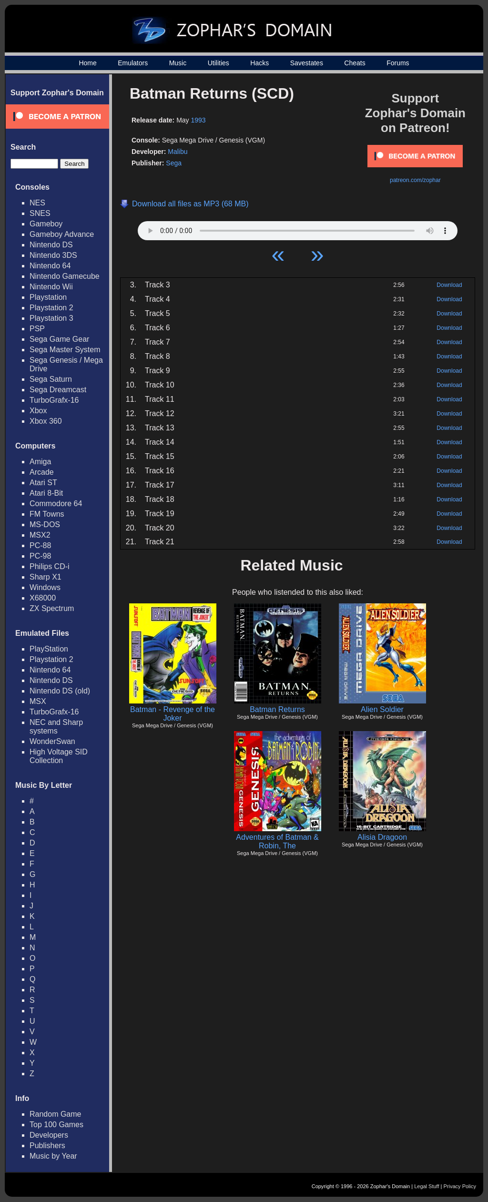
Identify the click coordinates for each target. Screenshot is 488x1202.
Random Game (55, 1114)
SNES (40, 213)
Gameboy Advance (62, 234)
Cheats (354, 63)
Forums (397, 63)
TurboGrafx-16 (54, 400)
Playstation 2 (51, 308)
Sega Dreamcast (58, 390)
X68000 (43, 598)
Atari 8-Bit (46, 493)
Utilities (218, 63)
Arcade (42, 472)
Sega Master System (65, 350)
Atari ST (43, 483)
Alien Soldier (382, 709)
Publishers (47, 1145)
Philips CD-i (50, 566)
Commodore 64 (56, 503)
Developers (49, 1135)
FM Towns (47, 514)
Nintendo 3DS (53, 255)
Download (449, 285)
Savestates (306, 63)
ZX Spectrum (52, 608)
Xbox (38, 411)
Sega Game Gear (59, 339)
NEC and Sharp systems (56, 726)
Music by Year (53, 1156)
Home (87, 63)
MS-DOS (45, 524)
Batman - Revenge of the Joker (172, 713)
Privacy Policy (460, 1186)
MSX (38, 701)
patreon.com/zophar (415, 180)
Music (178, 63)
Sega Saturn (51, 379)
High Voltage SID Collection (59, 756)
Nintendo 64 (50, 266)
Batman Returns (277, 709)
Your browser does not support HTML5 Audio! (298, 228)
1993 (198, 120)
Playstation (48, 297)
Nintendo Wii (51, 287)
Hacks (259, 63)
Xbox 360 (46, 421)
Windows (45, 587)
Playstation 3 (51, 318)
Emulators (133, 63)
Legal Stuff (426, 1186)
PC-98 (40, 556)
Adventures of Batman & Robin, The (277, 841)
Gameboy (46, 224)
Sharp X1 (45, 577)
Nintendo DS (51, 245)
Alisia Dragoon (382, 837)
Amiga (40, 462)
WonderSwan (52, 741)
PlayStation (49, 649)
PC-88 (40, 545)
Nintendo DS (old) (60, 691)
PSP (37, 329)
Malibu (177, 151)
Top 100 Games (56, 1125)
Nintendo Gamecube (65, 276)
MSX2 (40, 535)
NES (37, 203)
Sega (174, 163)
